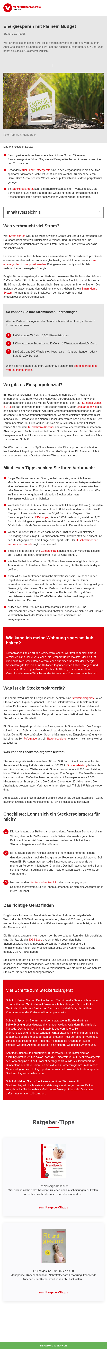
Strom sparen (17, 235)
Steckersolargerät (23, 188)
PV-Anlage (30, 738)
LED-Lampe (41, 517)
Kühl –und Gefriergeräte (35, 170)
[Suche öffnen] (90, 8)
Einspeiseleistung (77, 765)
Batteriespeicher (57, 738)
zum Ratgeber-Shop (52, 1207)
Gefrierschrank (50, 550)
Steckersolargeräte (83, 698)
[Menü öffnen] (99, 8)
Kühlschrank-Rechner (41, 427)
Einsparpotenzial (86, 406)
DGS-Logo (35, 939)
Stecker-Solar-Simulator (44, 882)
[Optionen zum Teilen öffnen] (53, 65)
